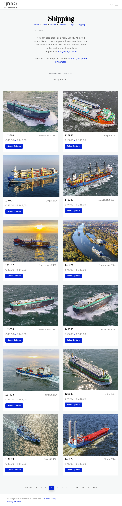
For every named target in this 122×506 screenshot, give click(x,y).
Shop (45, 25)
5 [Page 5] (57, 488)
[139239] (30, 435)
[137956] (90, 111)
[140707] (31, 176)
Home (36, 25)
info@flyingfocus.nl (67, 51)
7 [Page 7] (66, 488)
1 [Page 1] (36, 488)
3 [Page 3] (45, 488)
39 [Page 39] (83, 488)
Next (94, 488)
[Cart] (111, 5)
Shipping (81, 25)
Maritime (63, 25)
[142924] (90, 241)
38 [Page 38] (77, 488)
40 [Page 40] (88, 488)
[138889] (90, 369)
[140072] (90, 435)
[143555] (90, 305)
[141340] (90, 175)
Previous (29, 488)
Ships (72, 25)
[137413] (31, 370)
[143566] (30, 111)
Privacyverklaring (49, 499)
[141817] (30, 241)
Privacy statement (14, 502)
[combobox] (60, 79)
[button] (116, 4)
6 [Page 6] (62, 488)
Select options (14, 146)
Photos (53, 25)
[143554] (30, 305)
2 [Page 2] (41, 488)
